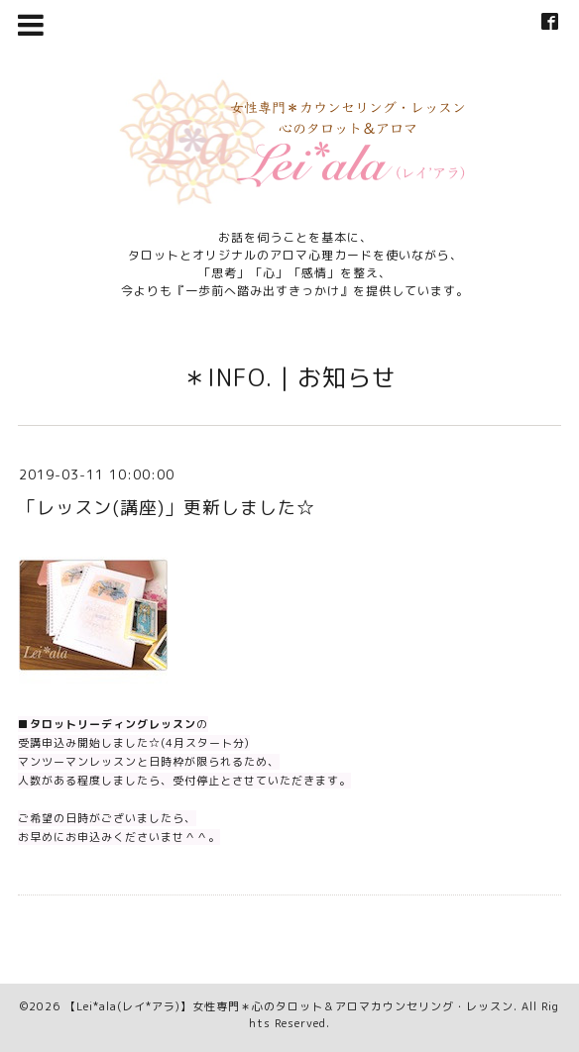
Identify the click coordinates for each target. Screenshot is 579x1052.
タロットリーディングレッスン (113, 724)
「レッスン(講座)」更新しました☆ (166, 507)
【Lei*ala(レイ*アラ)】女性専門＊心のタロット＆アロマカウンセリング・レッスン (289, 1006)
